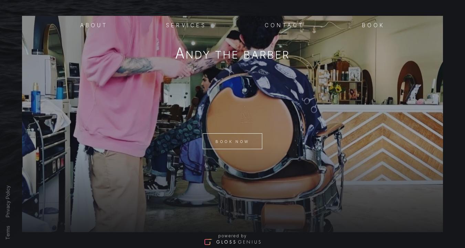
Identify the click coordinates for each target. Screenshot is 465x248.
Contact (284, 25)
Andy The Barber (232, 54)
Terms (8, 233)
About (94, 25)
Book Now (232, 141)
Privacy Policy (8, 201)
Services (186, 25)
